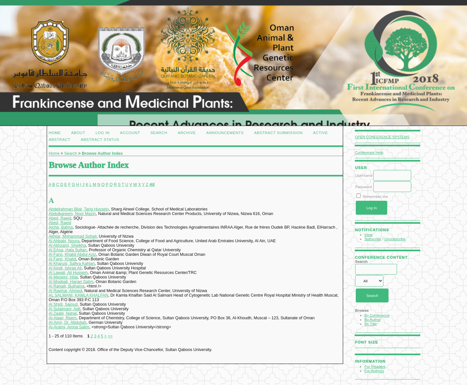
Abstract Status (100, 139)
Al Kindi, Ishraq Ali (65, 268)
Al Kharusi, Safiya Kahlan (72, 263)
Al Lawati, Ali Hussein (68, 272)
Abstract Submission (278, 132)
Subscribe (373, 239)
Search (158, 132)
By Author (373, 319)
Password (363, 187)
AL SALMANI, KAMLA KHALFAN (78, 295)
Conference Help (369, 152)
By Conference (377, 315)
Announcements (225, 132)
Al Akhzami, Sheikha (67, 245)
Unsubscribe (394, 239)
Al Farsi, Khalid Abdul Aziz (72, 254)
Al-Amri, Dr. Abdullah (67, 322)
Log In (103, 132)
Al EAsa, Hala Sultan (68, 250)
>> (110, 336)
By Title (371, 324)
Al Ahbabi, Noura (64, 241)
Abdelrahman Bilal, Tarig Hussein (79, 209)
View (369, 234)
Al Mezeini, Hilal (63, 277)
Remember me (375, 196)
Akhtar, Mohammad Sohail (73, 236)
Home (55, 132)
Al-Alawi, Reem (63, 318)
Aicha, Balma (61, 227)
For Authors (374, 370)
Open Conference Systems (382, 137)
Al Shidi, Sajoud (63, 304)
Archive (187, 132)
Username (364, 175)
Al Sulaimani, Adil (64, 309)
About (78, 132)
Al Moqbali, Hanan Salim (71, 281)
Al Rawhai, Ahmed (65, 291)
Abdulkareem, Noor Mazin (72, 213)
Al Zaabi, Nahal (63, 313)
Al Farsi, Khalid (62, 259)
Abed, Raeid (60, 218)
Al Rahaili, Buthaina (66, 286)
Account (130, 132)
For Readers (375, 366)
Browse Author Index (102, 153)
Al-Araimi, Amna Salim (69, 327)
